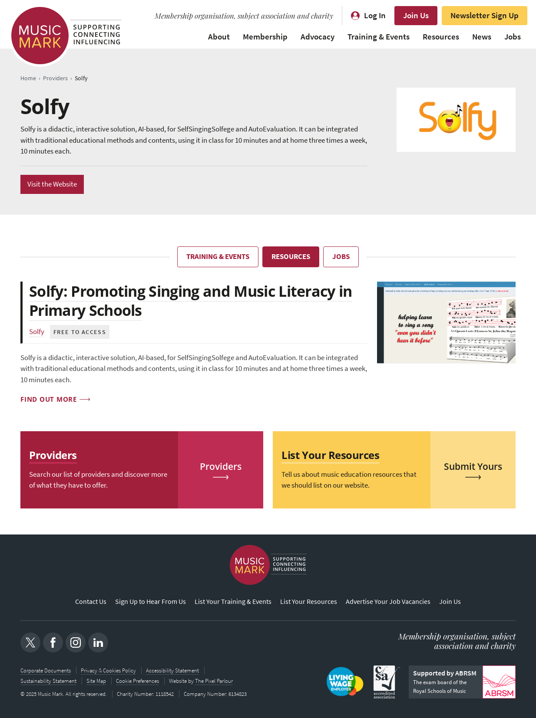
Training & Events (378, 36)
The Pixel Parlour (214, 681)
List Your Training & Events (233, 601)
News (481, 36)
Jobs (512, 36)
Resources (441, 36)
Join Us (416, 15)
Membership (265, 36)
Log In (375, 15)
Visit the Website (52, 184)
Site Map (96, 681)
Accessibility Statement (172, 670)
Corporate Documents (45, 670)
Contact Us (90, 601)
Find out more (48, 399)
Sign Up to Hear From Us (150, 601)
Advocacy (317, 36)
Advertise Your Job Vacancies (388, 601)
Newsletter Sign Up (484, 15)
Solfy (36, 332)
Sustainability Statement (48, 681)
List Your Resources (308, 601)
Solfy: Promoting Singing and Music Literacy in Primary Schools (190, 300)
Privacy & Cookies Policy (108, 670)
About (219, 36)
